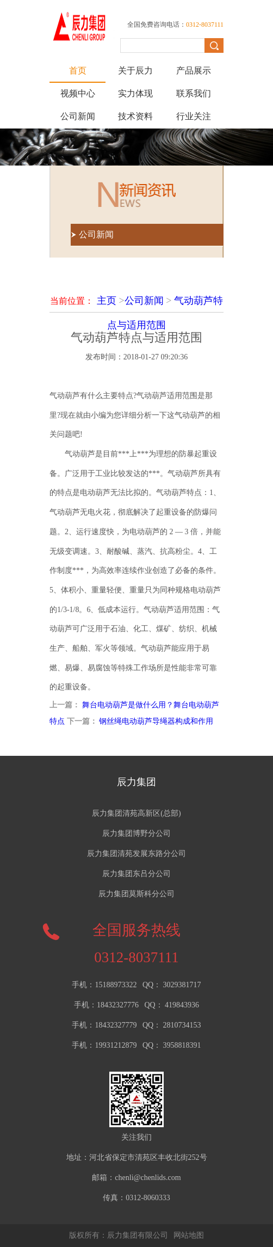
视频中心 (77, 93)
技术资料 (135, 116)
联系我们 (193, 93)
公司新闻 (77, 116)
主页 (106, 300)
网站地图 (188, 1235)
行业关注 (193, 116)
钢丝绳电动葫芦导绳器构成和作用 (156, 721)
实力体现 (135, 93)
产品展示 (193, 70)
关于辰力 (135, 70)
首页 (77, 70)
